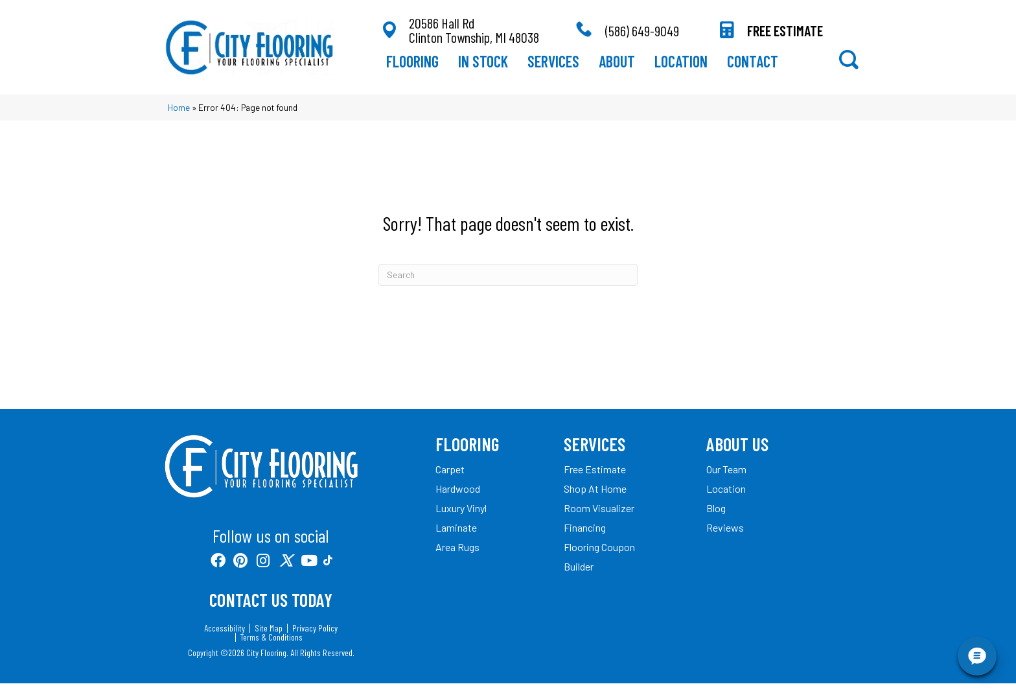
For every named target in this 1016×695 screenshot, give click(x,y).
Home (179, 118)
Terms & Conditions (271, 649)
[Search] (508, 286)
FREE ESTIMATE (785, 36)
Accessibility (224, 639)
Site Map (269, 639)
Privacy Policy (315, 639)
